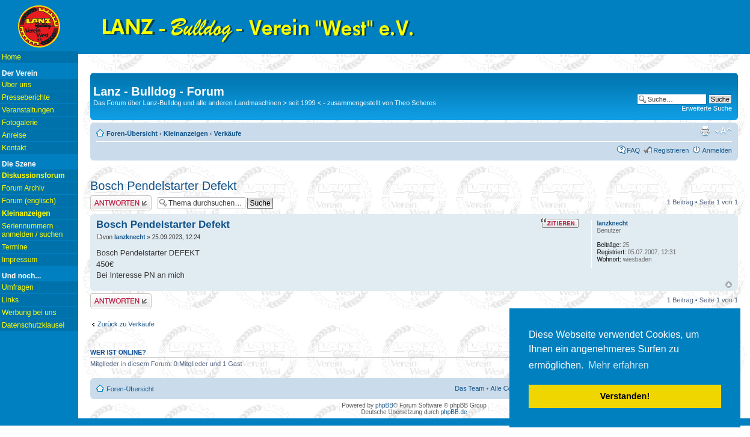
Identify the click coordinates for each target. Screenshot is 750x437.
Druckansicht (705, 131)
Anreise (14, 135)
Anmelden (717, 150)
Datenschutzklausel (33, 325)
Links (10, 300)
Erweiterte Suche (706, 108)
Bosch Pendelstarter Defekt (163, 185)
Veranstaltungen (28, 110)
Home (11, 57)
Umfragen (18, 287)
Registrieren (671, 150)
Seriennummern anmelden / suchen (32, 230)
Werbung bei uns (29, 312)
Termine (15, 247)
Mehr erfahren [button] (618, 365)
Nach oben (728, 284)
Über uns (16, 85)
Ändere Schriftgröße (723, 131)
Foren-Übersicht (132, 133)
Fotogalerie (20, 122)
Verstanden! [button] (625, 396)
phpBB (384, 405)
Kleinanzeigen (186, 133)
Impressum (19, 259)
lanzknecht (130, 237)
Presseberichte (26, 97)
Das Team (469, 388)
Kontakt (14, 148)
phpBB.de (454, 412)
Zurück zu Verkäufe (126, 324)
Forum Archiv (23, 188)
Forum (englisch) (29, 201)
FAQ (633, 150)
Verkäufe (228, 133)
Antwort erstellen (121, 202)
